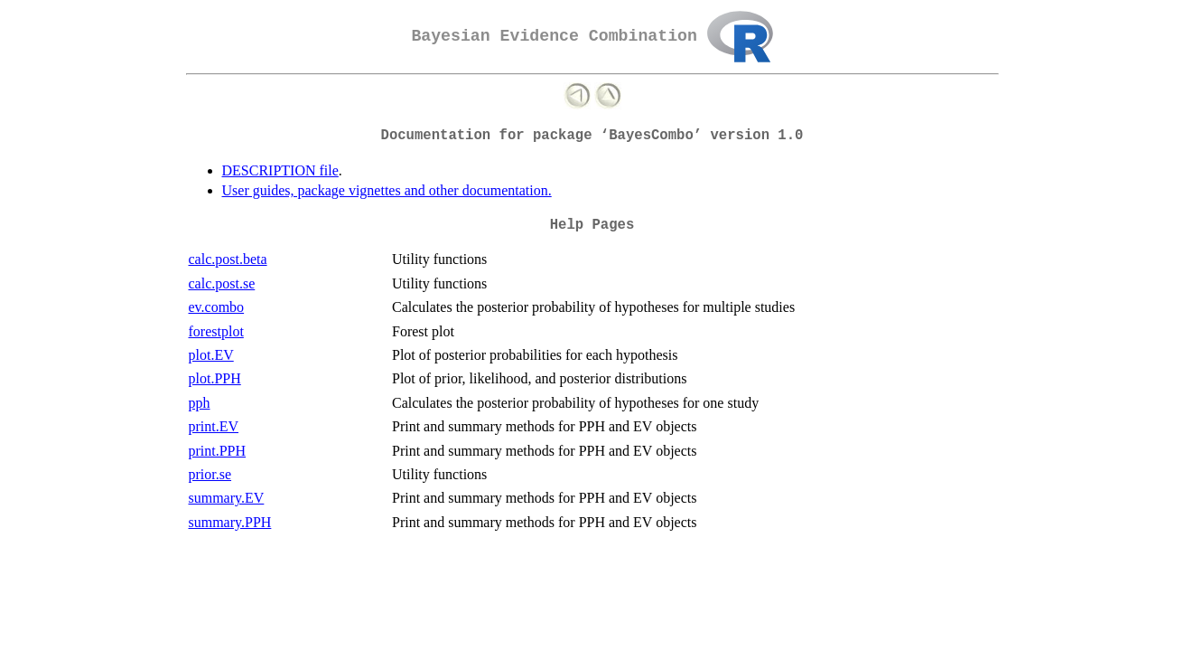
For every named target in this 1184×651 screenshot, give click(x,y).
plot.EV (211, 355)
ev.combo (217, 307)
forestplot (216, 331)
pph (199, 402)
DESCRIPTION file (280, 170)
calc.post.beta (228, 259)
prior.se (210, 474)
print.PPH (218, 450)
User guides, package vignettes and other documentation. (387, 190)
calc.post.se (222, 283)
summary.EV (227, 497)
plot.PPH (215, 378)
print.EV (214, 426)
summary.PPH (230, 522)
